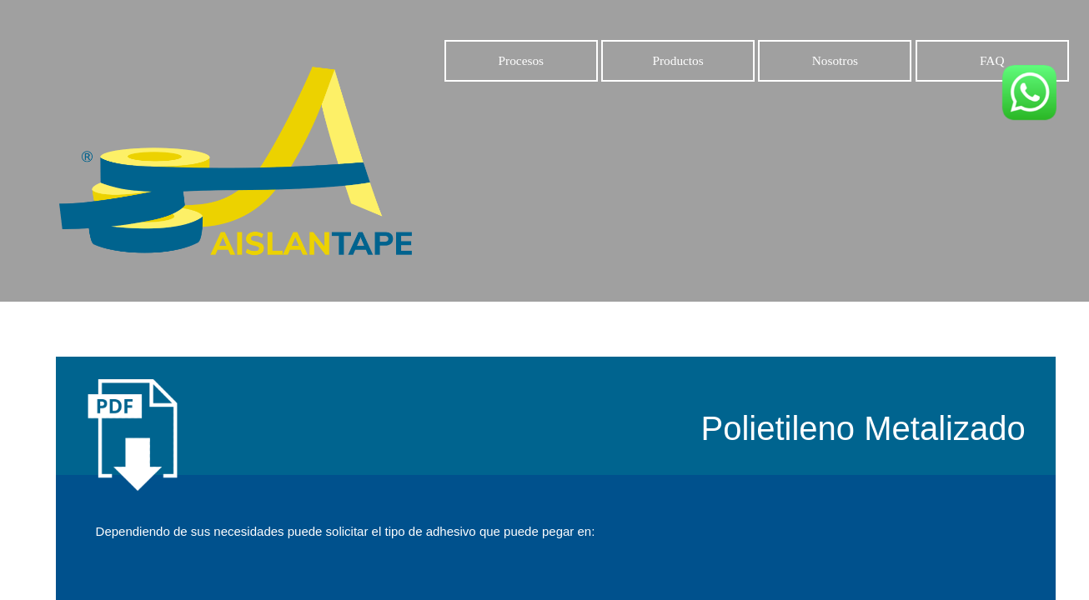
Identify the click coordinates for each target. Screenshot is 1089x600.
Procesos (520, 60)
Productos (678, 60)
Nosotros (835, 60)
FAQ (992, 60)
